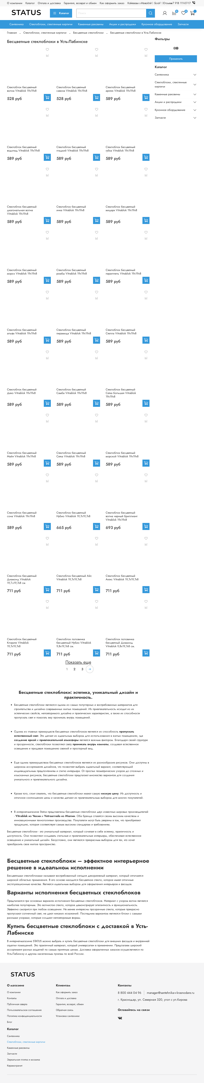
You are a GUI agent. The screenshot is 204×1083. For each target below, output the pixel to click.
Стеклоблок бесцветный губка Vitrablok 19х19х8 (120, 149)
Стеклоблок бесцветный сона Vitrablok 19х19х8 (22, 514)
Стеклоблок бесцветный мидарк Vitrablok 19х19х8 (121, 208)
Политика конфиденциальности (24, 1016)
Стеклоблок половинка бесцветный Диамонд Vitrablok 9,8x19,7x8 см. (120, 642)
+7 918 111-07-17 (184, 3)
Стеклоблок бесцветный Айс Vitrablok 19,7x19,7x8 (74, 577)
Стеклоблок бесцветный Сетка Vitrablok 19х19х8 (71, 454)
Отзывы (167, 3)
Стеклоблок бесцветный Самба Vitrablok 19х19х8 (71, 391)
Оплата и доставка (49, 3)
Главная (12, 33)
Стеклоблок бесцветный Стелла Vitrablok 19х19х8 (121, 331)
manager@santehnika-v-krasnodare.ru (170, 992)
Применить (176, 59)
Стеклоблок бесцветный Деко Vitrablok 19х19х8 (22, 391)
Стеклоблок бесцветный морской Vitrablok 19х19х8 (122, 454)
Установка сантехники (67, 1016)
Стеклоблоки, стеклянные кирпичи (50, 24)
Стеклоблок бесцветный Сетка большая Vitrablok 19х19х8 (121, 393)
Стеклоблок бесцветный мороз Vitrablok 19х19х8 (22, 272)
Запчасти (183, 24)
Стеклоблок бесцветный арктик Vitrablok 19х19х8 (121, 89)
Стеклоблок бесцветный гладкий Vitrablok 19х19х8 (72, 149)
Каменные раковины (90, 24)
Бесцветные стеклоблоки (88, 33)
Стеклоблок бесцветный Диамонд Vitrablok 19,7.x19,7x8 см (22, 579)
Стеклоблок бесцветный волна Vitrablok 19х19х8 (22, 89)
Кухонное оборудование (157, 24)
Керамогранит (14, 1065)
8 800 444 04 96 (129, 992)
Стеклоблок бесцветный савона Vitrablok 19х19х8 (71, 89)
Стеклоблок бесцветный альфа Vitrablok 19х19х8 (22, 331)
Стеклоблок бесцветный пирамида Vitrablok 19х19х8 (73, 331)
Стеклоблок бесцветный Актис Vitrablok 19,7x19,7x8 (122, 577)
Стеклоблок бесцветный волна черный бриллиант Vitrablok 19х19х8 (121, 516)
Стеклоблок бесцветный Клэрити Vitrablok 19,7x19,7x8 (22, 642)
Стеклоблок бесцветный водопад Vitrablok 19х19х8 (23, 149)
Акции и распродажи (122, 24)
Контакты (12, 998)
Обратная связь (64, 1010)
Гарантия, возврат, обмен (70, 1004)
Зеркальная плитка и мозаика (23, 1059)
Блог (9, 1022)
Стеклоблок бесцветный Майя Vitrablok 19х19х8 (22, 454)
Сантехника (16, 24)
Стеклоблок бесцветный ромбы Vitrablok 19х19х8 (71, 272)
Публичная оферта (17, 1004)
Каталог (30, 3)
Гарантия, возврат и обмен (80, 3)
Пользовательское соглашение (24, 1010)
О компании (14, 3)
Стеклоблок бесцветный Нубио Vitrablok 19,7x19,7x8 (73, 514)
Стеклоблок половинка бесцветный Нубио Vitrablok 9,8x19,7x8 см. (73, 642)
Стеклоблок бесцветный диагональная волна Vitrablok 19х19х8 (22, 210)
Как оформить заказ (112, 3)
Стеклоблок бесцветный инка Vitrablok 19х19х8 (71, 208)
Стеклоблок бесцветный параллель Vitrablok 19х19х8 (123, 272)
